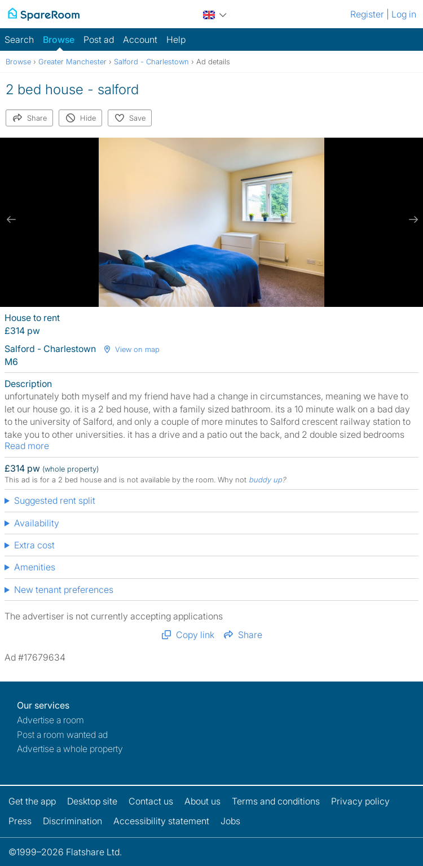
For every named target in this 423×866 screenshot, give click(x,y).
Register (367, 14)
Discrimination (72, 821)
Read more (27, 445)
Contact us (151, 801)
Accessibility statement (161, 821)
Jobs (230, 821)
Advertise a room (50, 720)
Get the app (32, 801)
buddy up (265, 479)
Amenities (34, 567)
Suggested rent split (54, 500)
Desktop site (92, 801)
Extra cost (34, 545)
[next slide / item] (411, 219)
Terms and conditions (276, 801)
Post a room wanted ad (62, 734)
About (202, 801)
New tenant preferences (63, 589)
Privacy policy (360, 801)
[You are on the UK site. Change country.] (215, 13)
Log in (403, 14)
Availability (36, 523)
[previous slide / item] (11, 219)
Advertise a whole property (70, 748)
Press (20, 821)
